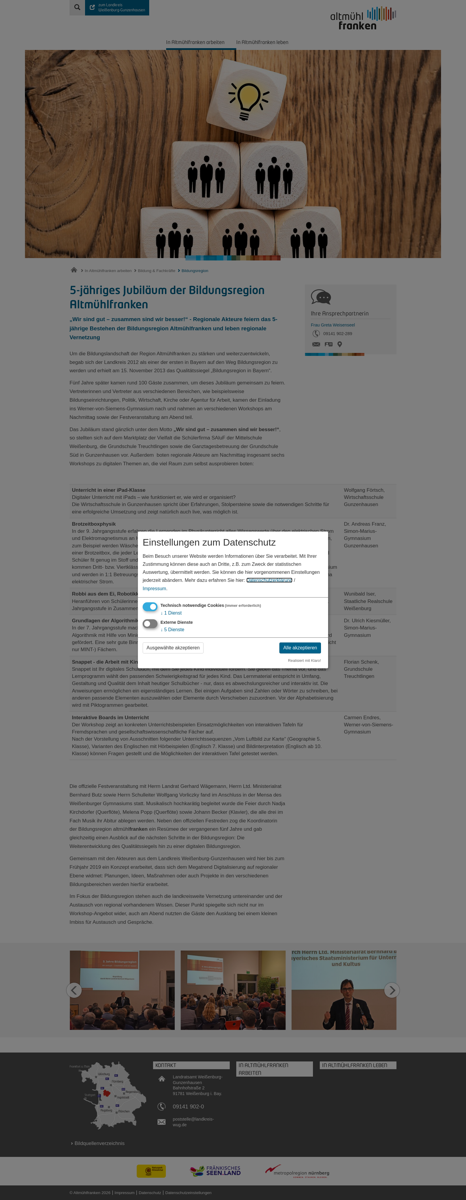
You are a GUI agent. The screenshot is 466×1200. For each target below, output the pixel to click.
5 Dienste (172, 629)
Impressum (154, 588)
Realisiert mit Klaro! (304, 660)
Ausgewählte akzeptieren (173, 647)
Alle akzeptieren (300, 647)
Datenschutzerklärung (269, 580)
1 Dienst (171, 612)
